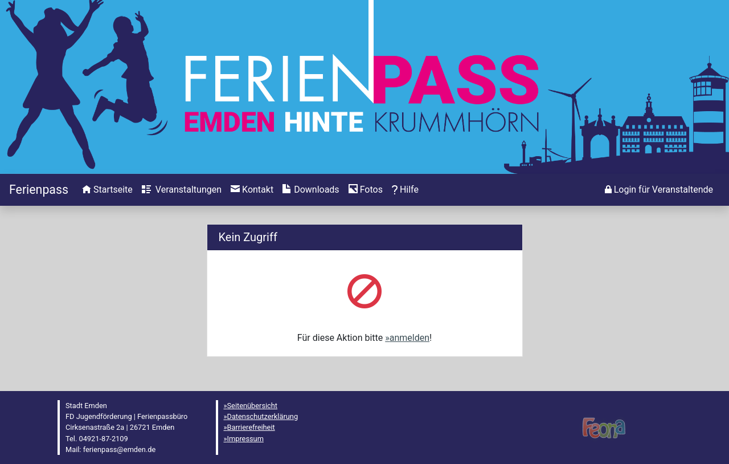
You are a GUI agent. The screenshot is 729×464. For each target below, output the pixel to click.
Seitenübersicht (252, 405)
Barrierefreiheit (251, 427)
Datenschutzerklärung (262, 416)
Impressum (245, 438)
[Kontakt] (252, 190)
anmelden (409, 337)
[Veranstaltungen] (181, 190)
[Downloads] (310, 190)
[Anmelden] (659, 190)
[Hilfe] (365, 190)
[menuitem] (107, 190)
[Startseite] (38, 189)
